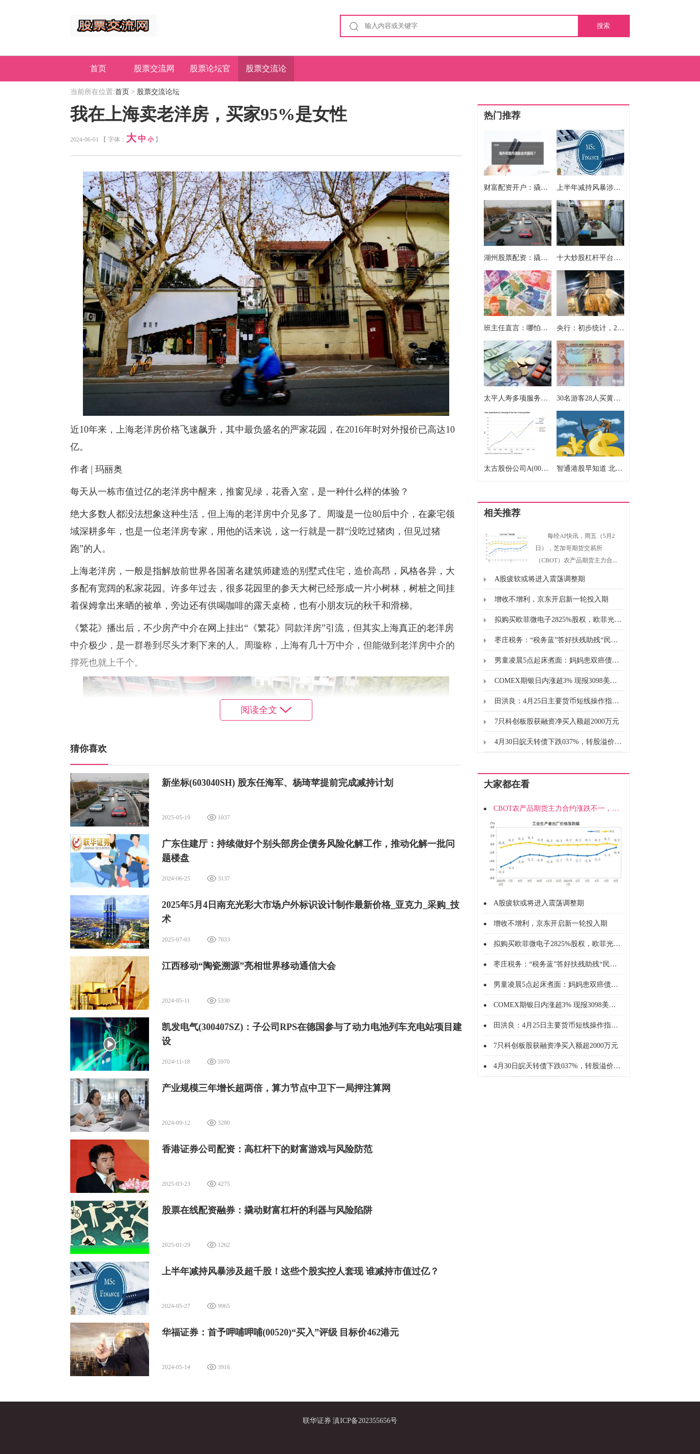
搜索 (603, 26)
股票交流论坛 (266, 72)
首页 (98, 68)
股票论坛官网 (210, 72)
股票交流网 (154, 68)
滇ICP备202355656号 (365, 1420)
